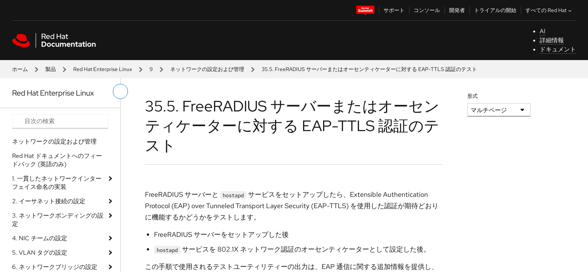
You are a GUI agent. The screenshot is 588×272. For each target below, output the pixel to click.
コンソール (427, 10)
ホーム (20, 69)
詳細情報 (552, 40)
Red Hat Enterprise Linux (102, 69)
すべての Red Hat (549, 10)
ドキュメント (558, 49)
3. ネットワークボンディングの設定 (57, 220)
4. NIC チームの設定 (39, 238)
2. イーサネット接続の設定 (48, 201)
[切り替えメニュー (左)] (120, 91)
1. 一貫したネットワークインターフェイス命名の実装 (57, 183)
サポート (394, 10)
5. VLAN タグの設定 (39, 253)
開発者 (457, 10)
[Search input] (60, 121)
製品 (50, 69)
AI (542, 31)
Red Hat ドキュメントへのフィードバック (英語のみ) (57, 160)
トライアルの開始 (495, 10)
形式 (472, 96)
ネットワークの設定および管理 (207, 69)
